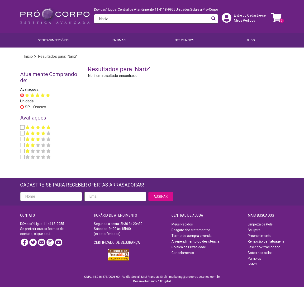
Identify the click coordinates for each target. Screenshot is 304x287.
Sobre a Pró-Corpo (204, 9)
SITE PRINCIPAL (185, 40)
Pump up (254, 258)
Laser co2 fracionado (264, 247)
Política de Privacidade (188, 247)
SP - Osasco (35, 107)
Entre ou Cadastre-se (250, 15)
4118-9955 (56, 224)
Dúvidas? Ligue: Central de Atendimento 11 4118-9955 (135, 9)
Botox (252, 264)
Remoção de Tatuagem (266, 241)
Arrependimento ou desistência (195, 241)
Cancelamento (182, 253)
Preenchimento (259, 236)
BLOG (251, 40)
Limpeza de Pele (260, 224)
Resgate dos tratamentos (190, 230)
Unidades (183, 9)
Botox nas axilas (260, 253)
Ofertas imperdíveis (53, 40)
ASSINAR (161, 196)
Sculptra (254, 230)
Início (28, 56)
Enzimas (119, 40)
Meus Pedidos (244, 20)
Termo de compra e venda (191, 236)
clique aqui (42, 234)
